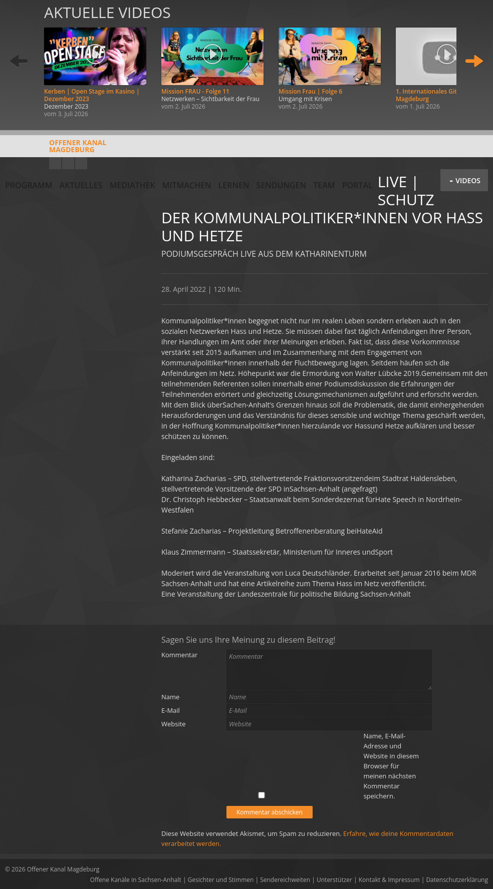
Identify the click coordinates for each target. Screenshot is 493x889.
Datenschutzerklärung (457, 879)
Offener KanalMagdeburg (55, 149)
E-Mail (170, 710)
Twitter (81, 163)
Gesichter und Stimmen (221, 879)
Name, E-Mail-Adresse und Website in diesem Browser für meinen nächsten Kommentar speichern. (391, 765)
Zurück (19, 61)
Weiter (474, 61)
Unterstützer (334, 879)
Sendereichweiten (285, 879)
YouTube (55, 163)
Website (173, 723)
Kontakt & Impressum (389, 879)
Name (170, 696)
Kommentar (179, 654)
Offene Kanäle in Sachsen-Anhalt (135, 879)
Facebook (68, 163)
